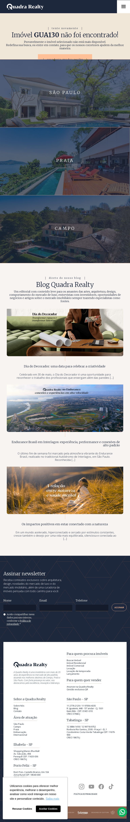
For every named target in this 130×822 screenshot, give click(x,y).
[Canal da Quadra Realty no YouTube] (91, 786)
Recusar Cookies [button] (22, 808)
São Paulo (19, 723)
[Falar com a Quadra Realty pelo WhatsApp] (122, 812)
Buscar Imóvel (74, 660)
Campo (17, 726)
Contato (18, 711)
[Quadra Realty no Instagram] (81, 786)
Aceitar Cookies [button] (48, 808)
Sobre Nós (19, 705)
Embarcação (20, 732)
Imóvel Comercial (75, 665)
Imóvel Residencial (76, 662)
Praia (16, 729)
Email (43, 600)
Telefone (82, 600)
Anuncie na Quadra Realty (80, 686)
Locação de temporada (78, 671)
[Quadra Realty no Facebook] (101, 786)
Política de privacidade (85, 794)
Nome (7, 600)
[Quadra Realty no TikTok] (111, 786)
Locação (71, 668)
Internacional (20, 734)
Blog (16, 708)
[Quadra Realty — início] (60, 7)
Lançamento (73, 673)
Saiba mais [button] (52, 798)
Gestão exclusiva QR (77, 689)
